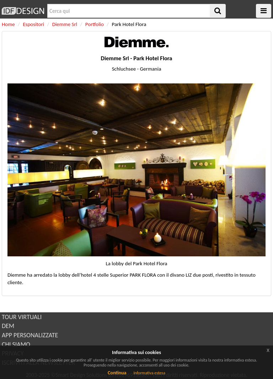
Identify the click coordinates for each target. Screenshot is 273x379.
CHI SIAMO (16, 344)
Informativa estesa (149, 372)
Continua (117, 373)
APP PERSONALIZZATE (30, 335)
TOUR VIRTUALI (22, 317)
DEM (8, 326)
